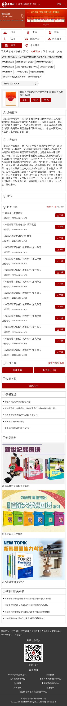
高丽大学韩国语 (47, 67)
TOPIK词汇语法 (21, 72)
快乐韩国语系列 (34, 77)
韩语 (13, 45)
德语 (56, 32)
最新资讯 (5, 631)
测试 (25, 51)
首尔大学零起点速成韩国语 (13, 77)
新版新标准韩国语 (44, 62)
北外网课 (17, 683)
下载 (61, 215)
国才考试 (50, 688)
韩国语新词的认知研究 (14, 421)
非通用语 (34, 45)
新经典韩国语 (8, 62)
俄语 (34, 32)
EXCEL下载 (49, 370)
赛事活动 (56, 631)
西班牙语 (34, 39)
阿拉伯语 (56, 39)
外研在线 (17, 688)
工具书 (5, 51)
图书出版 (15, 631)
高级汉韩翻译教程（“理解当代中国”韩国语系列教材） (28, 612)
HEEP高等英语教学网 (17, 675)
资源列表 (33, 385)
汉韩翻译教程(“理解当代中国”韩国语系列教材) (24, 618)
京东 (24, 100)
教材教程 (16, 51)
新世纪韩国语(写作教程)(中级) (17, 428)
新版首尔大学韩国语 (25, 62)
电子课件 (60, 207)
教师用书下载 (51, 207)
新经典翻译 (7, 72)
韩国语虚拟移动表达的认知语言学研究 (21, 415)
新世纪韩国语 (8, 67)
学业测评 (35, 631)
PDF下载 (17, 370)
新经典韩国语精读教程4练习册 (18, 402)
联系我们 (18, 635)
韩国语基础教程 (37, 72)
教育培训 (45, 631)
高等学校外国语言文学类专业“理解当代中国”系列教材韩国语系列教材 (32, 57)
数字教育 (25, 631)
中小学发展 (6, 635)
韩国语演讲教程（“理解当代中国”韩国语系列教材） (27, 605)
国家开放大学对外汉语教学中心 (33, 692)
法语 (13, 39)
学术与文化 (49, 51)
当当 (46, 100)
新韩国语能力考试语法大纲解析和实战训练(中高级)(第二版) (30, 408)
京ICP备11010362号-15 (48, 702)
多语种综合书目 (56, 363)
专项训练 (35, 51)
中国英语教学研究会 (50, 683)
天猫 (35, 100)
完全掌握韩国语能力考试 (27, 67)
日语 (13, 32)
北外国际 (50, 675)
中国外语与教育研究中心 (50, 679)
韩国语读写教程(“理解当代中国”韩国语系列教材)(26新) (28, 599)
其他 (59, 51)
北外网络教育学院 (17, 679)
